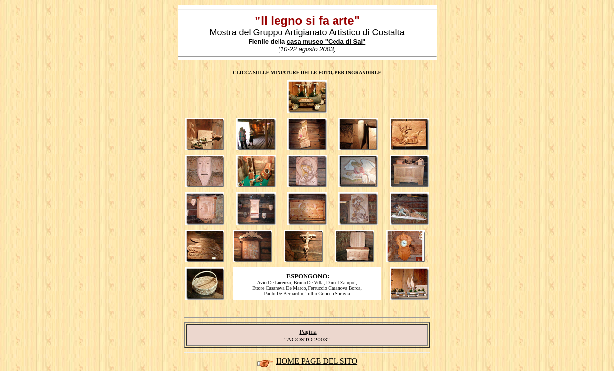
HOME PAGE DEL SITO (316, 361)
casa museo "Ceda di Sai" (326, 41)
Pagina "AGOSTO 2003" (307, 335)
